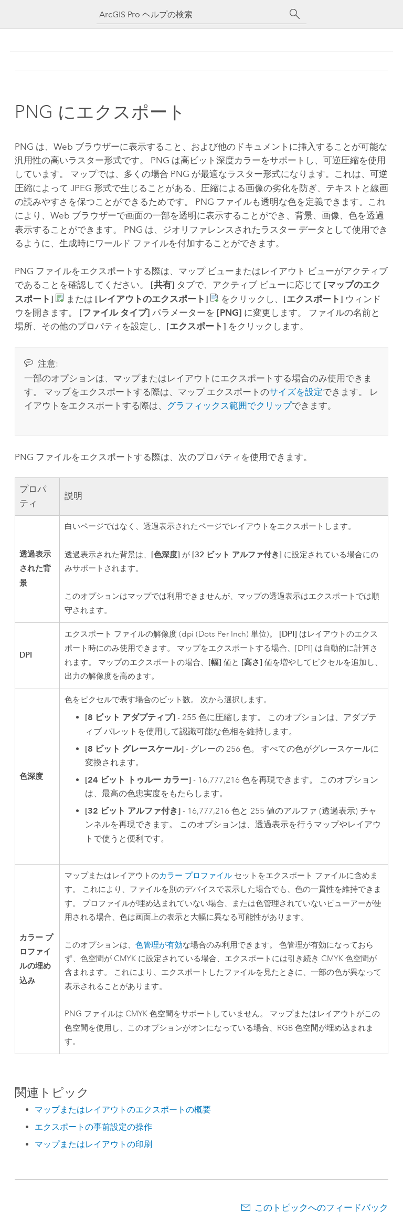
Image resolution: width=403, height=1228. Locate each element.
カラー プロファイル (195, 876)
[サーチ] (295, 14)
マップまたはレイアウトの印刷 (93, 1144)
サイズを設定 (296, 392)
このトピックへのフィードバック (321, 1207)
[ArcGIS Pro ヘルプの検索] (191, 14)
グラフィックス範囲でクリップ (229, 405)
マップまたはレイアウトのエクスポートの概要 (123, 1110)
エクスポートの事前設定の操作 (93, 1127)
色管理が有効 (159, 945)
